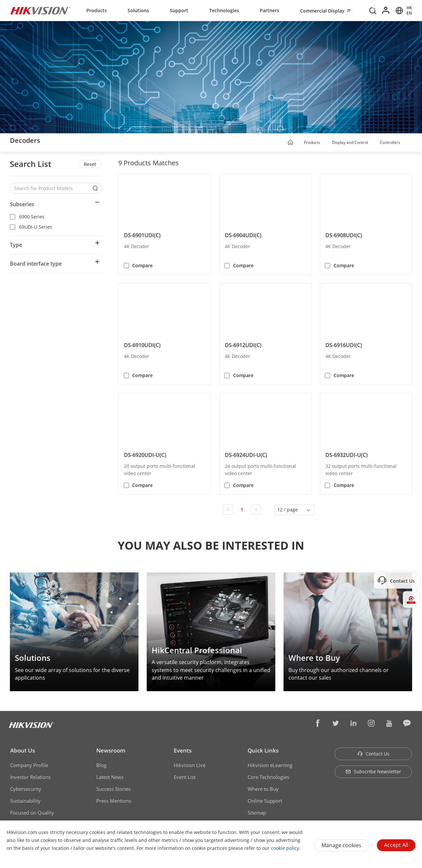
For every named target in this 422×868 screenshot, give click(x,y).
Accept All (396, 845)
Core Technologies (268, 777)
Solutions (138, 10)
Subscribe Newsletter (373, 771)
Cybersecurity (25, 789)
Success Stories (113, 789)
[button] (326, 143)
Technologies (224, 10)
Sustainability (25, 800)
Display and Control (350, 142)
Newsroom (110, 750)
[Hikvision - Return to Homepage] (40, 10)
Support (179, 10)
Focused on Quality (32, 812)
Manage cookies (341, 845)
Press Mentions (113, 800)
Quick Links (263, 750)
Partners (269, 10)
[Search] (373, 10)
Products (96, 10)
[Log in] (386, 10)
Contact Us (373, 754)
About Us (22, 750)
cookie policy (285, 848)
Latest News (110, 777)
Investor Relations (30, 777)
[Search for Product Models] (51, 188)
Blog (101, 765)
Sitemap (257, 812)
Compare (142, 265)
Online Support (265, 800)
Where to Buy (263, 789)
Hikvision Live (189, 765)
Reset (90, 164)
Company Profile (29, 765)
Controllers (390, 142)
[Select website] (402, 10)
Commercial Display (323, 11)
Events (183, 750)
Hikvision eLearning (270, 765)
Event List (185, 777)
